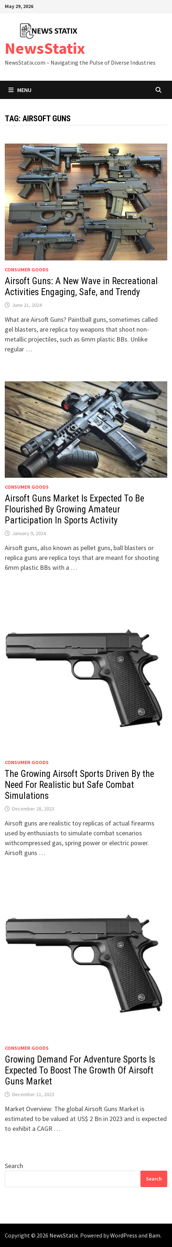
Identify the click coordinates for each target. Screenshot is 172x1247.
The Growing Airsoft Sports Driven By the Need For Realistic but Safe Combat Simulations (79, 785)
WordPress (123, 1235)
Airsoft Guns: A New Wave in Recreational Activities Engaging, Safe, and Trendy (81, 286)
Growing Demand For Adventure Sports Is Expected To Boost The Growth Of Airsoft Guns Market (80, 1070)
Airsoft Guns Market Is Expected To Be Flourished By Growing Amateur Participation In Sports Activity (74, 509)
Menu (19, 90)
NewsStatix (45, 48)
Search (14, 1166)
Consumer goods (27, 269)
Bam (154, 1235)
